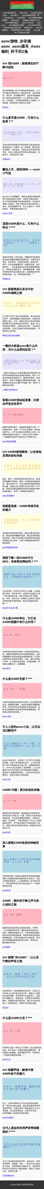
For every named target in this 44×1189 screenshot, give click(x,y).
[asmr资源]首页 (9, 13)
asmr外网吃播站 (11, 23)
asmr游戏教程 (8, 496)
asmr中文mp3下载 (10, 608)
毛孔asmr (24, 13)
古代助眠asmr (8, 1175)
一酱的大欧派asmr (10, 390)
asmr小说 (6, 779)
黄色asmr (15, 20)
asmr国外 (6, 947)
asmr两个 (15, 15)
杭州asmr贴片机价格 (12, 28)
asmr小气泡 (7, 213)
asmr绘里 (6, 890)
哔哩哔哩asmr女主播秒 (21, 30)
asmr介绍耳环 (28, 23)
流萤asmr (6, 279)
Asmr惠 (37, 30)
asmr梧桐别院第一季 (30, 15)
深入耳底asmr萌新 (22, 33)
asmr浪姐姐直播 (9, 441)
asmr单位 (6, 668)
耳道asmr (6, 159)
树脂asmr (29, 28)
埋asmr (5, 107)
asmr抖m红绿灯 (34, 25)
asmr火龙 (6, 1059)
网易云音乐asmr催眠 (11, 335)
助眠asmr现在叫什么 (31, 20)
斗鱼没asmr (9, 18)
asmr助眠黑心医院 (16, 25)
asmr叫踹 (6, 832)
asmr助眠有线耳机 (10, 547)
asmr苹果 (21, 18)
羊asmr (5, 1007)
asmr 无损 (6, 716)
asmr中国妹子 (8, 1117)
